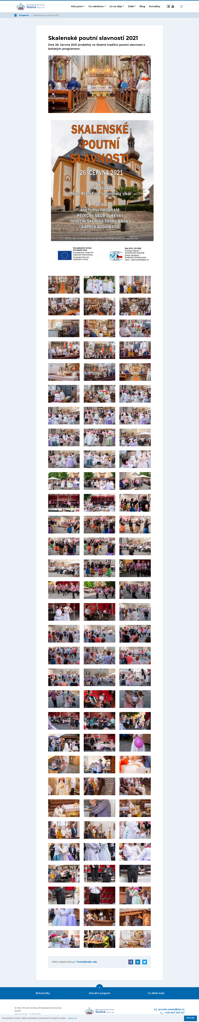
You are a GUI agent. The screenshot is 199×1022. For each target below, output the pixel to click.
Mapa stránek (21, 1013)
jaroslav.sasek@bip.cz (170, 1008)
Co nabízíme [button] (96, 6)
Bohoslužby (43, 992)
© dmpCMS (35, 1013)
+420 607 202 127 (173, 1011)
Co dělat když (156, 992)
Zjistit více (73, 1018)
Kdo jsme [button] (77, 6)
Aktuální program (99, 992)
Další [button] (131, 6)
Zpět (18, 15)
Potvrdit (190, 1018)
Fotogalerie (40, 15)
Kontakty (154, 6)
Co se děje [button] (115, 6)
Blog (142, 6)
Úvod (28, 15)
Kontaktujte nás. (86, 962)
